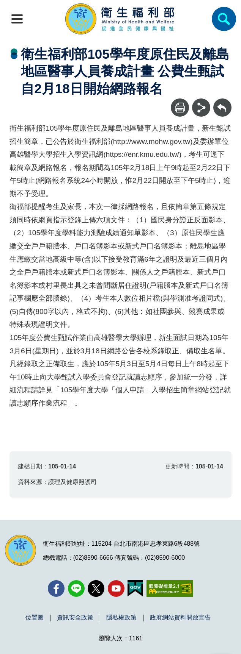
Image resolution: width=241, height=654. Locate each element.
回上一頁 (222, 102)
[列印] (180, 107)
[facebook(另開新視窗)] (56, 588)
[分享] (201, 107)
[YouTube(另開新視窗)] (116, 588)
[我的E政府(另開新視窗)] (135, 588)
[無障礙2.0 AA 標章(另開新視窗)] (169, 588)
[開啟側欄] (17, 19)
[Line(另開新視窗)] (76, 588)
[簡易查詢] (224, 19)
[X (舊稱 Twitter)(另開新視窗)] (96, 588)
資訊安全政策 (75, 618)
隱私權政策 (121, 618)
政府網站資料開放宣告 (180, 618)
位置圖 (34, 618)
